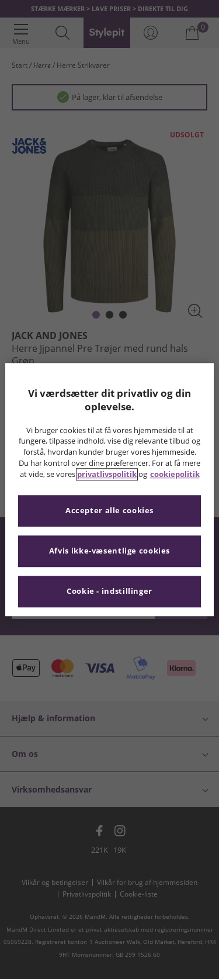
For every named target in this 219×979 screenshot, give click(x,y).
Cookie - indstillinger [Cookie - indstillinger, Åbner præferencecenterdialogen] (109, 591)
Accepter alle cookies (109, 511)
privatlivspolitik (107, 474)
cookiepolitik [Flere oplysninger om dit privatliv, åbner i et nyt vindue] (175, 474)
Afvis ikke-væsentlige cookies (109, 551)
